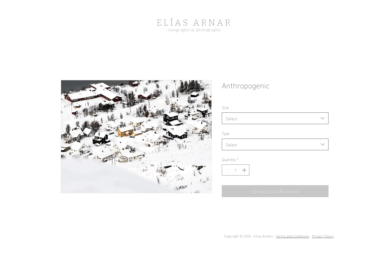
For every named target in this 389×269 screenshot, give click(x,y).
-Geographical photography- (194, 30)
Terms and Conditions (292, 235)
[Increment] (245, 170)
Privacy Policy (323, 235)
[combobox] (275, 118)
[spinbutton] (235, 170)
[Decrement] (226, 170)
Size (225, 107)
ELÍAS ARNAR (194, 23)
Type (226, 133)
